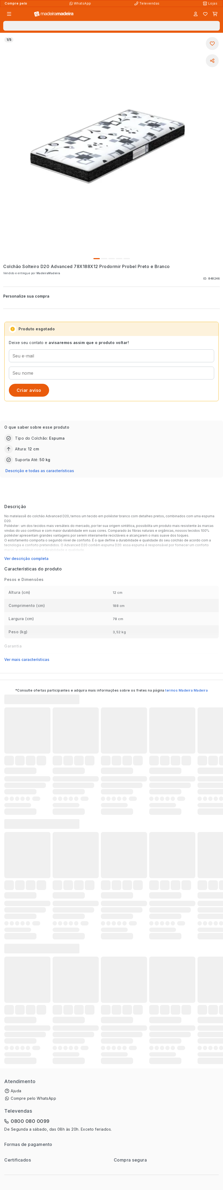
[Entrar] (195, 14)
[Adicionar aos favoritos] (212, 43)
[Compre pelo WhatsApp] (81, 3)
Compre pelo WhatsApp (33, 1098)
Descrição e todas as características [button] (39, 470)
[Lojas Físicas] (210, 3)
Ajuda (16, 1090)
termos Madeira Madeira (186, 690)
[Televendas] (147, 3)
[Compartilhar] (212, 60)
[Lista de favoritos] (205, 14)
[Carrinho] (215, 14)
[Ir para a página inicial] (54, 14)
